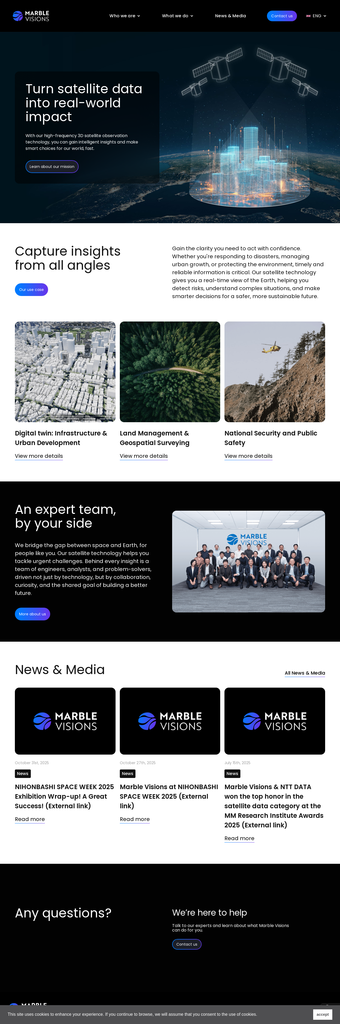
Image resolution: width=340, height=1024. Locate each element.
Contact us (279, 16)
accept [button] (323, 1014)
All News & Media (302, 672)
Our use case (31, 289)
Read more (30, 819)
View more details (39, 456)
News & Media (228, 16)
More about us (32, 614)
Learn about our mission (52, 166)
